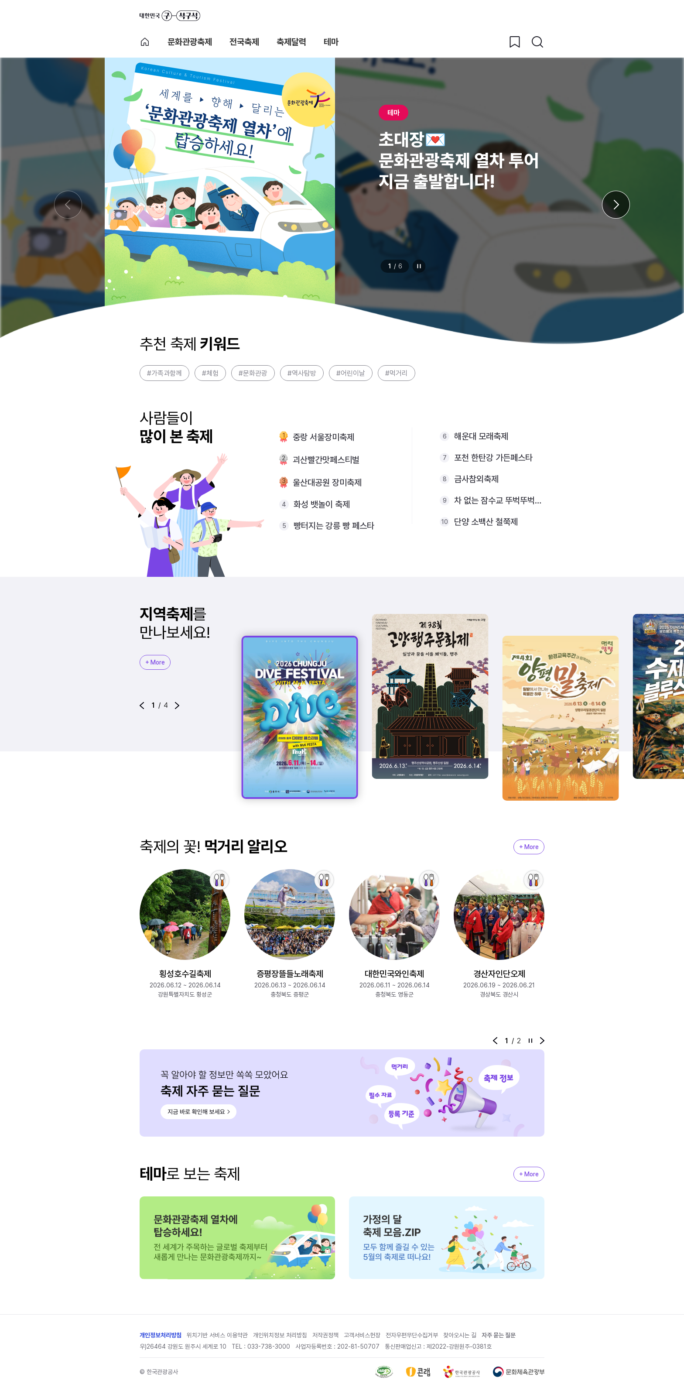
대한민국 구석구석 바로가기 (170, 15)
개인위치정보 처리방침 (280, 1335)
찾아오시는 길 (459, 1335)
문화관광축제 (190, 42)
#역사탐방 (301, 373)
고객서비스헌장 (362, 1335)
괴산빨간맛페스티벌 (326, 460)
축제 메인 (145, 42)
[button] (142, 705)
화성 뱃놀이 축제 (322, 504)
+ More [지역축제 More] (155, 662)
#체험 (210, 373)
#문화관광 (253, 373)
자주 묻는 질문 (499, 1335)
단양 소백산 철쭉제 (486, 522)
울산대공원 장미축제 (327, 482)
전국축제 (244, 42)
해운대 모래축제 (481, 436)
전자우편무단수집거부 (412, 1335)
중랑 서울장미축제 (323, 437)
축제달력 (291, 42)
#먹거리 (396, 373)
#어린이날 (350, 373)
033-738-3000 (268, 1346)
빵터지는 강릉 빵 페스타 (334, 526)
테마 (331, 42)
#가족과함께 (164, 373)
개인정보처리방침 (160, 1335)
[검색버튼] (537, 42)
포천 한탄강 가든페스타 (493, 457)
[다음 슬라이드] (616, 205)
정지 (419, 266)
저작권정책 (325, 1335)
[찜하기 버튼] (515, 42)
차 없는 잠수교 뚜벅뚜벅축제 (499, 500)
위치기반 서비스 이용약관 (217, 1335)
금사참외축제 (476, 479)
